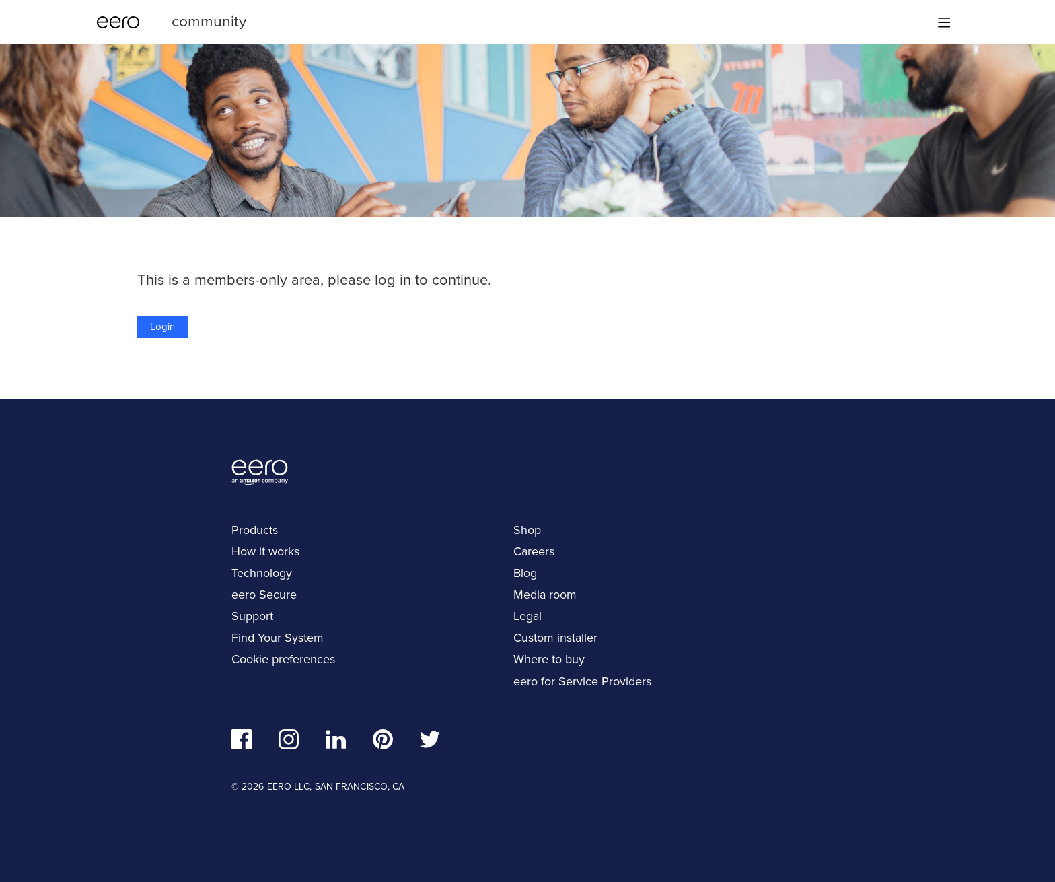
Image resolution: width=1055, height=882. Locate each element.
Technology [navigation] (261, 573)
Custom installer (555, 637)
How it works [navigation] (265, 551)
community (209, 20)
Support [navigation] (252, 616)
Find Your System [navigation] (277, 637)
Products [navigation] (254, 530)
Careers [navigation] (533, 551)
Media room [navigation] (545, 594)
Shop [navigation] (527, 530)
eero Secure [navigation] (264, 594)
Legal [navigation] (527, 616)
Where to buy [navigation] (549, 659)
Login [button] (162, 326)
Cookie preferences (283, 659)
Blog (525, 573)
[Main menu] (944, 22)
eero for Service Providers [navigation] (582, 681)
